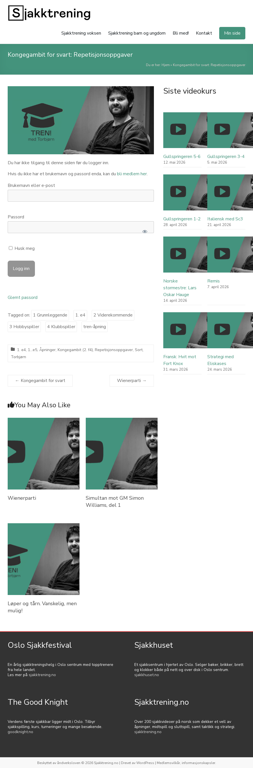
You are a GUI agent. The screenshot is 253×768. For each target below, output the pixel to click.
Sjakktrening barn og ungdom (137, 33)
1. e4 (80, 315)
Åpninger (47, 350)
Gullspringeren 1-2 (182, 219)
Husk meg (22, 248)
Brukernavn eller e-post (31, 185)
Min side (232, 33)
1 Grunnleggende (50, 315)
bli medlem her (132, 174)
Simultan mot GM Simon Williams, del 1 (115, 502)
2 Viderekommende (113, 315)
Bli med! (181, 33)
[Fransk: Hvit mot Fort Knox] (195, 332)
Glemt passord (22, 297)
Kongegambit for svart (40, 380)
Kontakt (204, 33)
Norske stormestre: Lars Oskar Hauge (179, 288)
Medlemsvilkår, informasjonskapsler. (186, 763)
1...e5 (32, 350)
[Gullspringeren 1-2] (195, 195)
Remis (213, 281)
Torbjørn (18, 357)
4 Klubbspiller (61, 327)
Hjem (166, 65)
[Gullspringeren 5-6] (195, 132)
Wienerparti (132, 380)
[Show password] (145, 231)
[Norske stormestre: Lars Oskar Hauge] (195, 257)
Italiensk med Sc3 (225, 219)
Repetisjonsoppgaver (114, 350)
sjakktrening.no (42, 675)
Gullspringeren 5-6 (182, 156)
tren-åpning (94, 327)
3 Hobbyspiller (24, 327)
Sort (139, 350)
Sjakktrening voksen (81, 33)
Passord (16, 217)
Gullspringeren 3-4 (226, 156)
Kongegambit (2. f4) (75, 350)
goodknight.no (20, 732)
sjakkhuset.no (146, 675)
